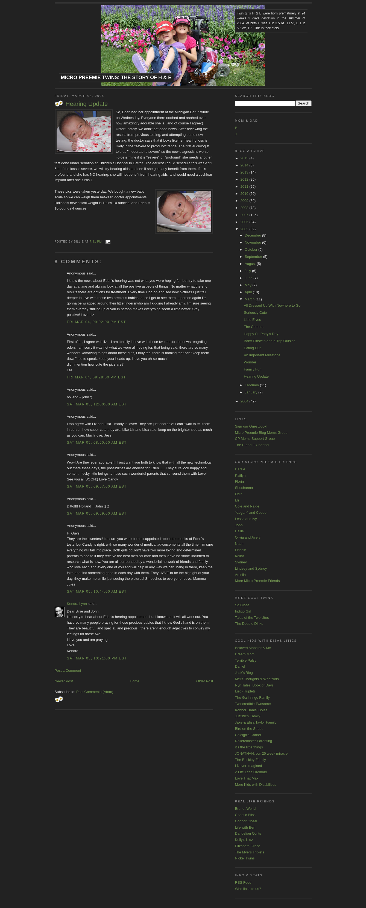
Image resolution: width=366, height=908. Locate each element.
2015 (245, 158)
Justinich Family (247, 716)
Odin (238, 494)
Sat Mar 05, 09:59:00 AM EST (97, 513)
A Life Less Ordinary (251, 772)
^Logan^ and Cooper (251, 512)
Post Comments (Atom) (94, 692)
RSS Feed (243, 882)
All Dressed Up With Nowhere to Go (272, 305)
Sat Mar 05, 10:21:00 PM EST (97, 658)
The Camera (253, 327)
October (251, 249)
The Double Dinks (249, 624)
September (254, 257)
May (248, 285)
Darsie (240, 469)
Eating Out (252, 348)
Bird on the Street (249, 729)
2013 (245, 172)
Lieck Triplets (245, 691)
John (239, 525)
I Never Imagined (248, 766)
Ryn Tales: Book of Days (254, 685)
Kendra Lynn (77, 604)
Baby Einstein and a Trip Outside (269, 341)
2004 (245, 401)
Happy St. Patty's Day (261, 334)
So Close (242, 605)
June (249, 278)
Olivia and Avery (248, 537)
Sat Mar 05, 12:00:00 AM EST (97, 404)
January (251, 392)
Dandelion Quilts (248, 833)
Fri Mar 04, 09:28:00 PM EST (96, 377)
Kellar (239, 556)
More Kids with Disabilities (255, 784)
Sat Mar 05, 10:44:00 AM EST (97, 591)
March (250, 299)
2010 (245, 194)
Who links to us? (248, 889)
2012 (245, 179)
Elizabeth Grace (247, 846)
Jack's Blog (244, 673)
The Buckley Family (250, 760)
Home (134, 681)
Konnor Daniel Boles (251, 710)
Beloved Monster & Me (253, 648)
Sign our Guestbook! (251, 426)
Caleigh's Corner (248, 735)
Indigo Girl (243, 611)
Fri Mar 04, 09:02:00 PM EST (96, 322)
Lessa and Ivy (246, 519)
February (252, 385)
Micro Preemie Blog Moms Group (261, 433)
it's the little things (249, 747)
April (249, 292)
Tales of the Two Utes (252, 618)
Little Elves (252, 320)
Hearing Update (87, 103)
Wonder (250, 362)
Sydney (241, 562)
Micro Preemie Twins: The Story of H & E (116, 77)
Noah (239, 544)
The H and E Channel (252, 445)
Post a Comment (68, 670)
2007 (245, 215)
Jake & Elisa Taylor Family (255, 722)
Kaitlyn (240, 475)
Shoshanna (244, 488)
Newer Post (64, 681)
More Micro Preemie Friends (257, 581)
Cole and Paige (247, 506)
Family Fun (252, 369)
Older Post (204, 681)
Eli (237, 500)
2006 (245, 222)
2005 (245, 229)
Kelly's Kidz (244, 840)
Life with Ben (245, 827)
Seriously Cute (255, 312)
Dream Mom (245, 654)
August (251, 264)
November (253, 242)
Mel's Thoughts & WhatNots (257, 679)
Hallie (239, 531)
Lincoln (240, 550)
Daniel (240, 666)
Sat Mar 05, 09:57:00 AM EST (97, 486)
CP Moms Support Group (255, 439)
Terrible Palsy (245, 660)
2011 (245, 186)
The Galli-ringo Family (252, 697)
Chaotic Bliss (245, 815)
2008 (245, 208)
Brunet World (245, 809)
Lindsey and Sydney (251, 568)
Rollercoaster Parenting (253, 741)
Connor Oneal (246, 821)
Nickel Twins (245, 858)
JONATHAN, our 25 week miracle (261, 753)
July (248, 271)
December (253, 235)
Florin (239, 481)
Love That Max (247, 778)
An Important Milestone (262, 355)
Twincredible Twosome (253, 704)
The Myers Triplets (249, 852)
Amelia (240, 575)
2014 (245, 165)
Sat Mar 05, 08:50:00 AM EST (97, 442)
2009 (245, 201)
